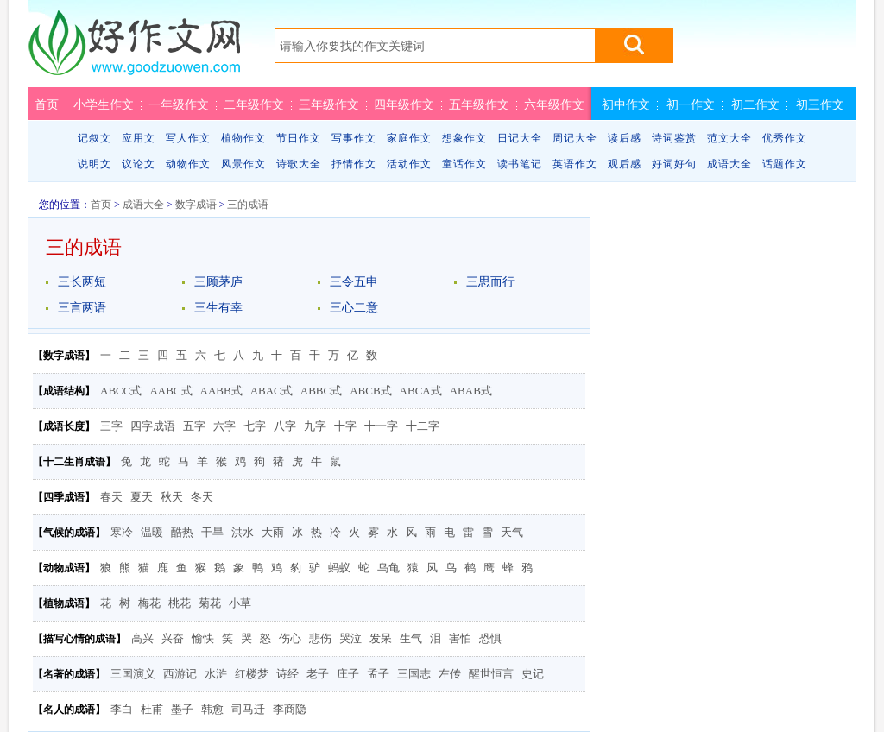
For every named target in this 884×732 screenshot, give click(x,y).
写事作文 (354, 138)
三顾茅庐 (218, 281)
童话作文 (464, 164)
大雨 (273, 532)
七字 (254, 426)
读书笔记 (519, 164)
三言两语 (82, 307)
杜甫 (152, 709)
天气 (512, 532)
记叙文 (94, 138)
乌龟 (388, 567)
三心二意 (354, 307)
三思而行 (490, 281)
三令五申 (354, 281)
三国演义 (132, 673)
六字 (224, 426)
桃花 (179, 602)
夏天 (141, 496)
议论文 (138, 164)
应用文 (138, 138)
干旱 (212, 532)
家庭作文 (409, 138)
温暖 (152, 532)
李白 (121, 709)
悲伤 (320, 638)
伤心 (290, 638)
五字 (194, 426)
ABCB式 (370, 390)
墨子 (182, 709)
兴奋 (172, 638)
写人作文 (188, 138)
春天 (111, 496)
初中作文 (626, 104)
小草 (240, 602)
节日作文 (298, 138)
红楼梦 (251, 673)
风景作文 (243, 164)
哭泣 (350, 638)
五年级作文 (479, 104)
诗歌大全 (298, 164)
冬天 (202, 496)
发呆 (380, 638)
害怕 (460, 638)
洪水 (242, 532)
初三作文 (820, 104)
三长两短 (82, 281)
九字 (315, 426)
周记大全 (574, 138)
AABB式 (221, 390)
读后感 (624, 138)
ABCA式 (421, 390)
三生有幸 (218, 307)
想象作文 (464, 138)
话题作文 (784, 164)
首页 (47, 104)
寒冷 (121, 532)
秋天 (172, 496)
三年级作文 (329, 104)
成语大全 (729, 164)
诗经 (287, 673)
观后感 (624, 164)
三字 (111, 426)
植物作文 (243, 138)
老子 (317, 673)
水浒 (216, 673)
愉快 (203, 638)
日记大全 (519, 138)
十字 (345, 426)
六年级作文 (554, 104)
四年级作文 (404, 104)
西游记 (180, 673)
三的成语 (247, 205)
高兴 (142, 638)
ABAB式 (471, 390)
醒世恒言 (491, 673)
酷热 (182, 532)
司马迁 (248, 709)
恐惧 (490, 638)
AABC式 (170, 390)
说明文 (94, 164)
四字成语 (152, 426)
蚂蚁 (339, 567)
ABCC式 (121, 390)
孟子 (378, 673)
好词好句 (674, 164)
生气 (411, 638)
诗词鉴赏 (674, 138)
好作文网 (134, 49)
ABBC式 (321, 390)
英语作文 (574, 164)
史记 (532, 673)
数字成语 (196, 205)
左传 (450, 673)
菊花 (210, 602)
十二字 (422, 426)
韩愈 (212, 709)
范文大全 (729, 138)
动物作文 (188, 164)
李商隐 (289, 709)
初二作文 (755, 104)
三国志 (414, 673)
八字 (285, 426)
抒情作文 (354, 164)
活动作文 (409, 164)
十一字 (381, 426)
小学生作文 (103, 104)
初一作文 (690, 104)
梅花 (149, 602)
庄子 (348, 673)
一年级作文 (178, 104)
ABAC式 (271, 390)
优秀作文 (784, 138)
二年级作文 (254, 104)
